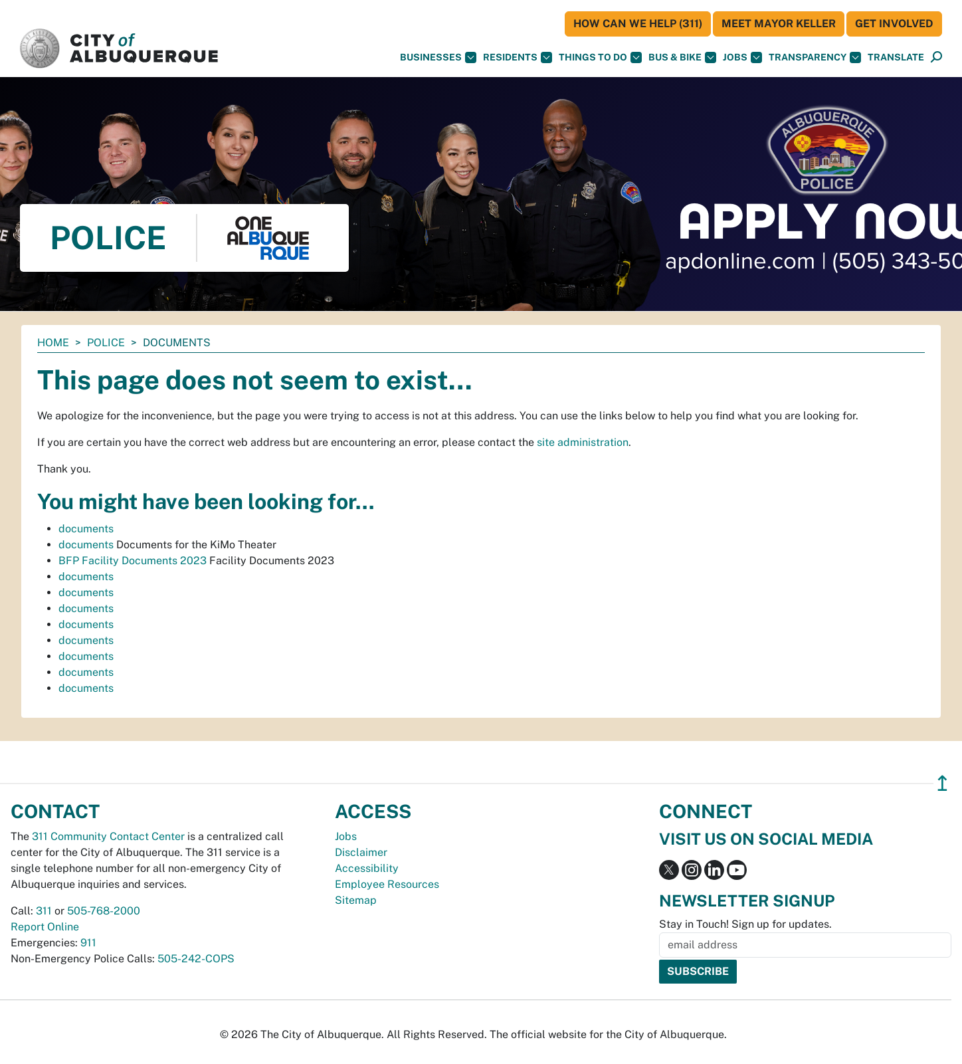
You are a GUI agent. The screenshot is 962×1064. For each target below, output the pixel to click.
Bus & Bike (682, 57)
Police (106, 342)
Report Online (45, 926)
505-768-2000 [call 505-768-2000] (103, 910)
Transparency (815, 57)
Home (53, 342)
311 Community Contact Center (108, 836)
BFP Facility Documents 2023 (132, 560)
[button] (896, 57)
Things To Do (600, 57)
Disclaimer (361, 852)
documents (86, 528)
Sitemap (356, 900)
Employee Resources (387, 884)
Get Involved (894, 23)
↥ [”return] (942, 783)
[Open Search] (936, 57)
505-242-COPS (196, 958)
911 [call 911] (88, 942)
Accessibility (367, 868)
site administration (582, 442)
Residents (517, 57)
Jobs (742, 57)
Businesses (438, 57)
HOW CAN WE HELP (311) (637, 23)
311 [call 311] (44, 910)
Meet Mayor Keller (779, 23)
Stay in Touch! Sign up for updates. (745, 924)
